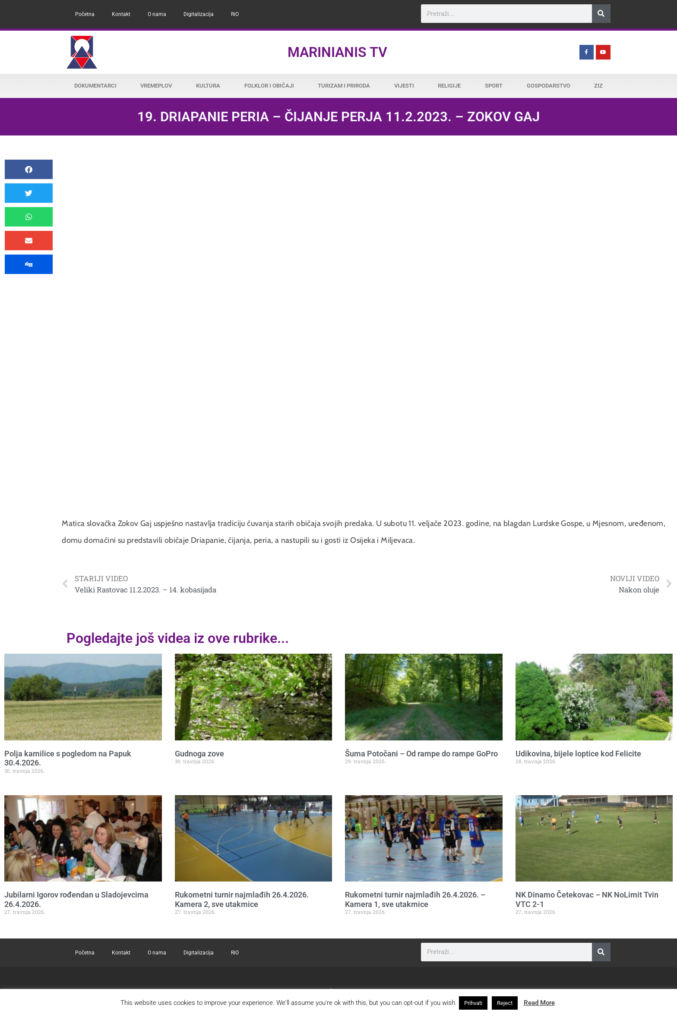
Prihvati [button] (473, 1003)
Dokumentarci (95, 85)
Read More (539, 1003)
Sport (494, 85)
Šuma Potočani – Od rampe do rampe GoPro (421, 753)
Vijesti (404, 85)
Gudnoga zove (199, 753)
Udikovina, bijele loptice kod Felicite (578, 753)
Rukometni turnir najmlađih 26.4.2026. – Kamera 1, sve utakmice (415, 899)
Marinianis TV (337, 52)
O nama (157, 14)
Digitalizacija (198, 14)
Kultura (208, 85)
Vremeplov (156, 85)
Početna (85, 14)
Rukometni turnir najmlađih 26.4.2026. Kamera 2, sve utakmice (242, 899)
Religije (449, 85)
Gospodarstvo (548, 85)
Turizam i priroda (344, 85)
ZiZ (598, 85)
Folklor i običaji (269, 85)
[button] (29, 169)
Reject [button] (504, 1003)
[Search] (601, 13)
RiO (235, 14)
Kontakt (121, 14)
